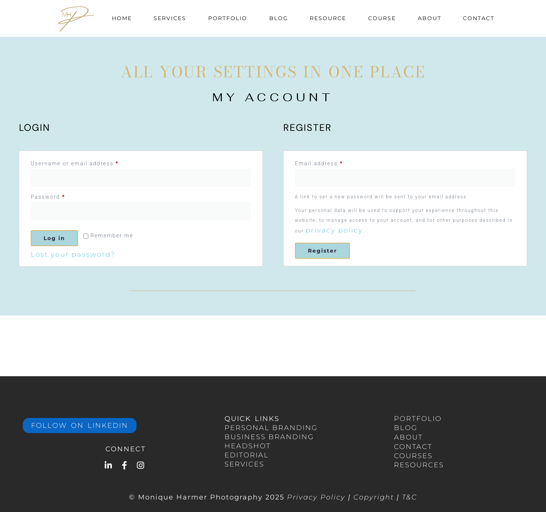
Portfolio (227, 18)
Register (322, 250)
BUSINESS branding (269, 437)
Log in (54, 238)
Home (122, 18)
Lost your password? (73, 254)
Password (61, 196)
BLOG (405, 428)
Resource (328, 18)
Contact (478, 18)
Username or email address (88, 162)
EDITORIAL (246, 455)
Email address (332, 162)
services (244, 464)
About (429, 18)
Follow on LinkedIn (79, 425)
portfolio (418, 419)
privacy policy (334, 230)
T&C (409, 497)
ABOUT (408, 437)
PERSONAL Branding (271, 428)
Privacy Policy (316, 497)
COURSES (413, 456)
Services (170, 18)
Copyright (373, 497)
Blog (278, 18)
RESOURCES (419, 465)
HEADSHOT (247, 446)
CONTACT (413, 447)
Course (382, 18)
